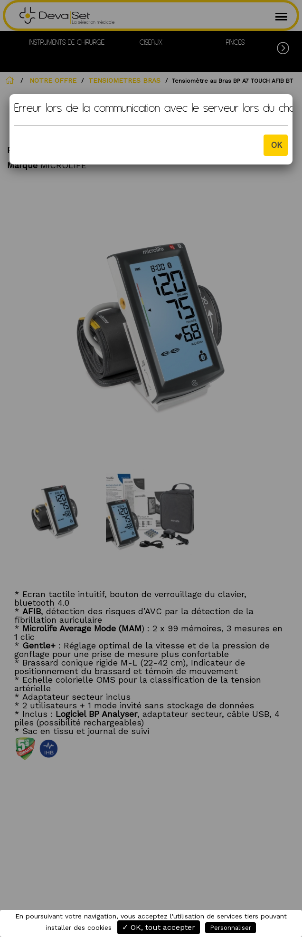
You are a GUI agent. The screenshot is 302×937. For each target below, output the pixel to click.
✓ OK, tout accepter (158, 927)
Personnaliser (230, 927)
